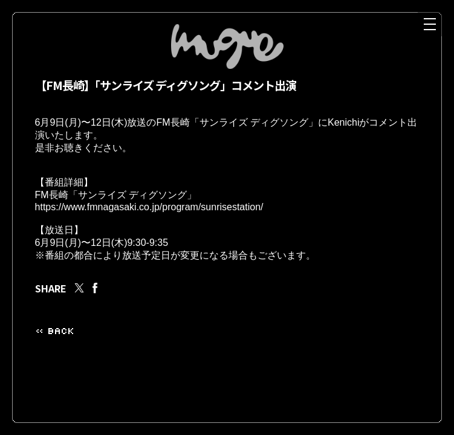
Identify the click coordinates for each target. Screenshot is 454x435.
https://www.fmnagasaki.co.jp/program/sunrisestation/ (149, 219)
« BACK (54, 349)
